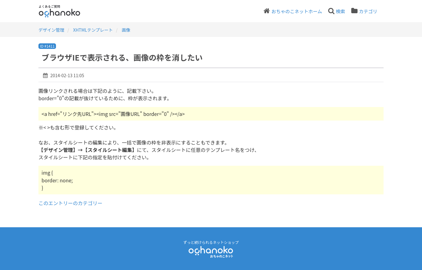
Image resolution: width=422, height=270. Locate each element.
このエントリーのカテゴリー (70, 203)
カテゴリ (368, 11)
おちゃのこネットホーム (296, 11)
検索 (340, 11)
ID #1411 (47, 46)
